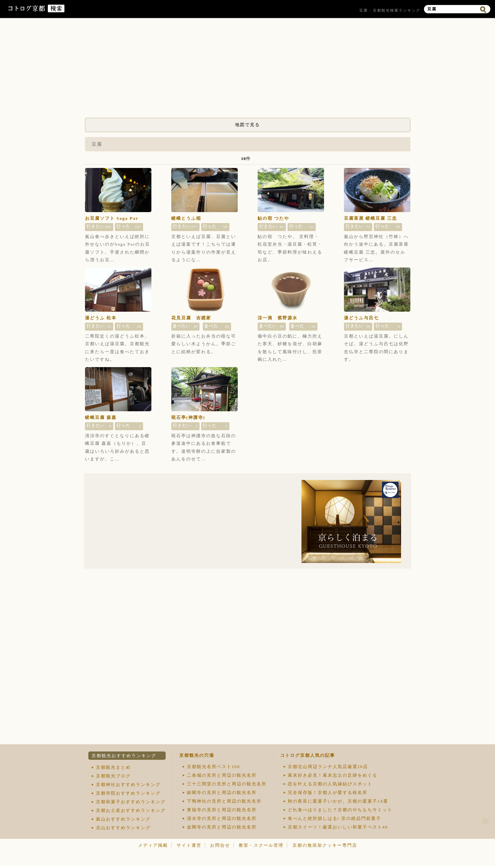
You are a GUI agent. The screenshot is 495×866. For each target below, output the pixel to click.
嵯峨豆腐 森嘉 (101, 417)
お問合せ (220, 845)
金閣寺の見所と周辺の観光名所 (222, 827)
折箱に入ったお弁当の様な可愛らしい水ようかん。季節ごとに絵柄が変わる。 (203, 344)
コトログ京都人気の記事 (307, 755)
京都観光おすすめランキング (124, 755)
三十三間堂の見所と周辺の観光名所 (227, 783)
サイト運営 (189, 845)
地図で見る (247, 124)
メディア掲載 (153, 845)
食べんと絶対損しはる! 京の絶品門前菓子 (334, 818)
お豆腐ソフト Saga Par (111, 218)
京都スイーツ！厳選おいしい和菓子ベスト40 (338, 827)
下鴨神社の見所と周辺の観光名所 (224, 801)
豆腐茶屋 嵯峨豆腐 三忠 (370, 218)
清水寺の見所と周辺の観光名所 (222, 818)
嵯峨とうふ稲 (186, 218)
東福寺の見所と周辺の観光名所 (222, 809)
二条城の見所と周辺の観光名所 (222, 775)
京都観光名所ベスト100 (213, 766)
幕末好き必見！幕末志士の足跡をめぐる (332, 775)
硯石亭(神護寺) (188, 417)
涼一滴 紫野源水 (277, 317)
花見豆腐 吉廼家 (191, 317)
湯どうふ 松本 (101, 317)
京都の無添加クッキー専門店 (324, 845)
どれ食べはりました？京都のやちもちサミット (340, 809)
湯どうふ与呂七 (361, 317)
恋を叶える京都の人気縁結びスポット (330, 783)
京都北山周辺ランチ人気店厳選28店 (328, 766)
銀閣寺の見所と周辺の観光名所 (222, 792)
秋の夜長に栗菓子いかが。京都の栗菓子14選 (338, 801)
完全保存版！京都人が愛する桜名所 (328, 792)
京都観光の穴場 (196, 755)
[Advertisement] (247, 69)
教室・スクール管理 (261, 845)
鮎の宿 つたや (273, 218)
